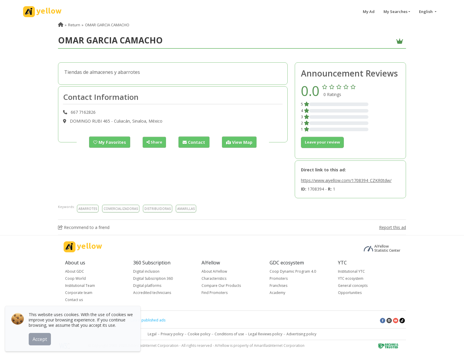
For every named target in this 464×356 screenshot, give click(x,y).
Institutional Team (80, 285)
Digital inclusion (146, 271)
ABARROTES (87, 208)
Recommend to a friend (83, 227)
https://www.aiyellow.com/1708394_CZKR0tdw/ (346, 180)
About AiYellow (214, 271)
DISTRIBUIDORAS (157, 208)
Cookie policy (199, 334)
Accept (40, 338)
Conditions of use (229, 334)
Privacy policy (172, 334)
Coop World (75, 278)
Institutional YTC (351, 271)
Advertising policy (301, 334)
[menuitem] (60, 24)
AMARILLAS (186, 208)
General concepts (353, 285)
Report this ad (392, 227)
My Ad (369, 11)
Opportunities (350, 292)
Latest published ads (147, 320)
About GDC (74, 271)
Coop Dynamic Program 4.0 (293, 271)
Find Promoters (215, 292)
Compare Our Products (221, 285)
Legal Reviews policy (265, 334)
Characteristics (214, 278)
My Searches (395, 11)
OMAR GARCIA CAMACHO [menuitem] (107, 24)
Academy (277, 292)
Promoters (279, 278)
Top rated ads (111, 320)
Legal (152, 334)
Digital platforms (147, 285)
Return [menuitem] (74, 24)
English (426, 11)
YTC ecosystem (350, 278)
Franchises (278, 285)
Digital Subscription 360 (153, 278)
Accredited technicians (152, 292)
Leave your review (322, 142)
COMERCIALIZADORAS (121, 208)
